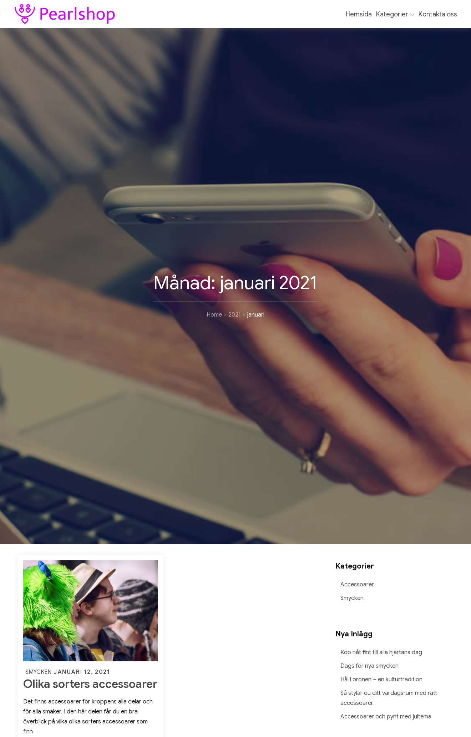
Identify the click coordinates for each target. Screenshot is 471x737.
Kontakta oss (438, 14)
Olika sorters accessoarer (90, 684)
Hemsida (359, 14)
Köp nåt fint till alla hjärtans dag (381, 652)
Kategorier (395, 14)
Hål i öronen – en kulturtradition (381, 679)
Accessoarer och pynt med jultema (385, 716)
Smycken (38, 672)
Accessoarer (357, 584)
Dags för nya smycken (369, 666)
